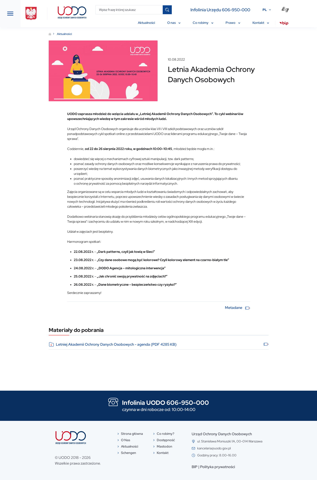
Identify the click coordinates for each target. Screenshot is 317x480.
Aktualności (95, 34)
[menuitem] (283, 24)
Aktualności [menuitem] (146, 23)
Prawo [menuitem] (233, 23)
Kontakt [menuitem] (260, 23)
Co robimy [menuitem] (203, 23)
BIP (225, 466)
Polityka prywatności (248, 466)
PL (265, 10)
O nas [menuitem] (173, 23)
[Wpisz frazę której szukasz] (129, 9)
